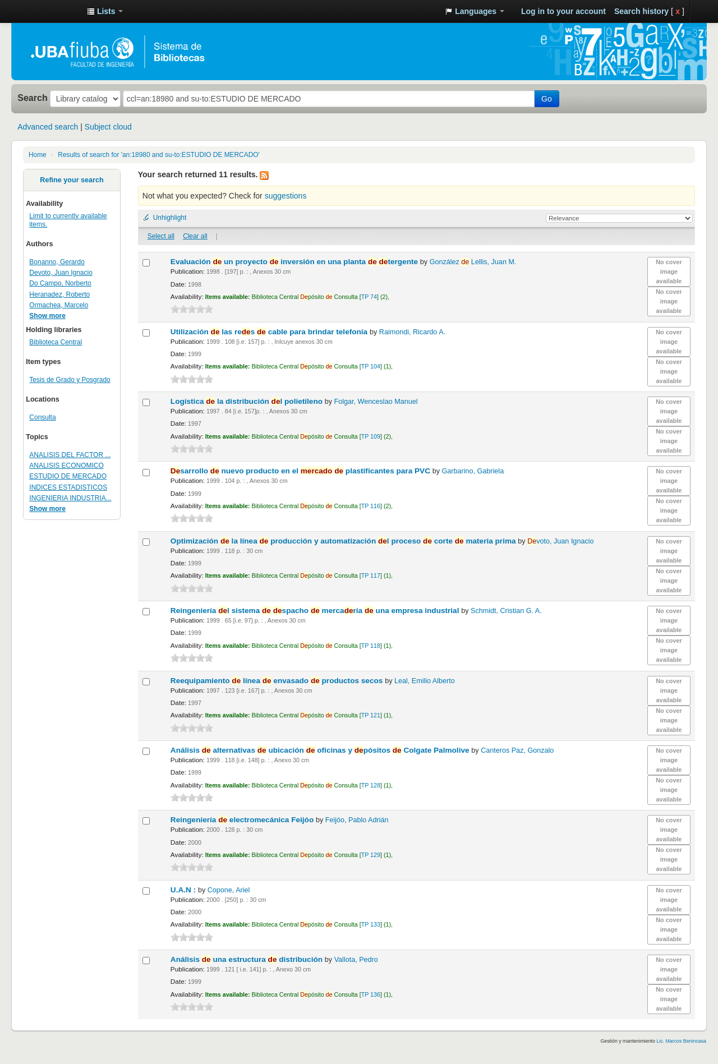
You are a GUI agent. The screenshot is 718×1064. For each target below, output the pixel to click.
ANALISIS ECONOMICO (66, 465)
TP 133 (370, 924)
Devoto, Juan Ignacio (60, 273)
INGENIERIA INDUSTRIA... (70, 498)
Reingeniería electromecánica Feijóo (243, 820)
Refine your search (71, 180)
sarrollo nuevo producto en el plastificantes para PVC (301, 471)
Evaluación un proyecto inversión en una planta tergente (295, 261)
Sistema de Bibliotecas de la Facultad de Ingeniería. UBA (50, 11)
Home (38, 155)
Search (32, 98)
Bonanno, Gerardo (56, 262)
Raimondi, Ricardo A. (412, 332)
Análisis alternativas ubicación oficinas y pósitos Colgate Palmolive (321, 750)
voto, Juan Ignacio (560, 541)
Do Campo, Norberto (60, 283)
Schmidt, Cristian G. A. (506, 611)
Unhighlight (170, 218)
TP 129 (370, 854)
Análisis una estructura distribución (248, 959)
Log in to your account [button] (563, 11)
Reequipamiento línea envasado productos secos (278, 680)
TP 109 (370, 436)
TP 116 (370, 506)
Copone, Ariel (229, 890)
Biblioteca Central (55, 342)
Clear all (195, 236)
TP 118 (370, 645)
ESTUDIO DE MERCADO (68, 476)
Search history (641, 11)
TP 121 (370, 715)
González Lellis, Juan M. (473, 262)
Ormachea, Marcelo (58, 305)
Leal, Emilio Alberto (424, 681)
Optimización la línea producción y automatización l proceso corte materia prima (344, 541)
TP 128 (370, 785)
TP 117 (370, 575)
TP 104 (370, 366)
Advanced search (47, 126)
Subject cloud (108, 126)
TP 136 (370, 994)
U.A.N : (184, 890)
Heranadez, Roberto (59, 294)
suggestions (286, 195)
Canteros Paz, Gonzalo (517, 750)
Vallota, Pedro (356, 960)
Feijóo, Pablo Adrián (357, 820)
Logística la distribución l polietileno (248, 401)
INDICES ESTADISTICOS (68, 487)
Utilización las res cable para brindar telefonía (270, 332)
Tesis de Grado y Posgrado (69, 380)
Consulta (42, 417)
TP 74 (369, 296)
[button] (105, 11)
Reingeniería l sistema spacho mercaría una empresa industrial (316, 610)
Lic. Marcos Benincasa (681, 1041)
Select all (161, 236)
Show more (47, 316)
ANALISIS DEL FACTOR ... (70, 455)
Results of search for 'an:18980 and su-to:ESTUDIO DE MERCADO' (158, 155)
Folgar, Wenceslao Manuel (376, 402)
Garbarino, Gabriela (473, 471)
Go (546, 98)
